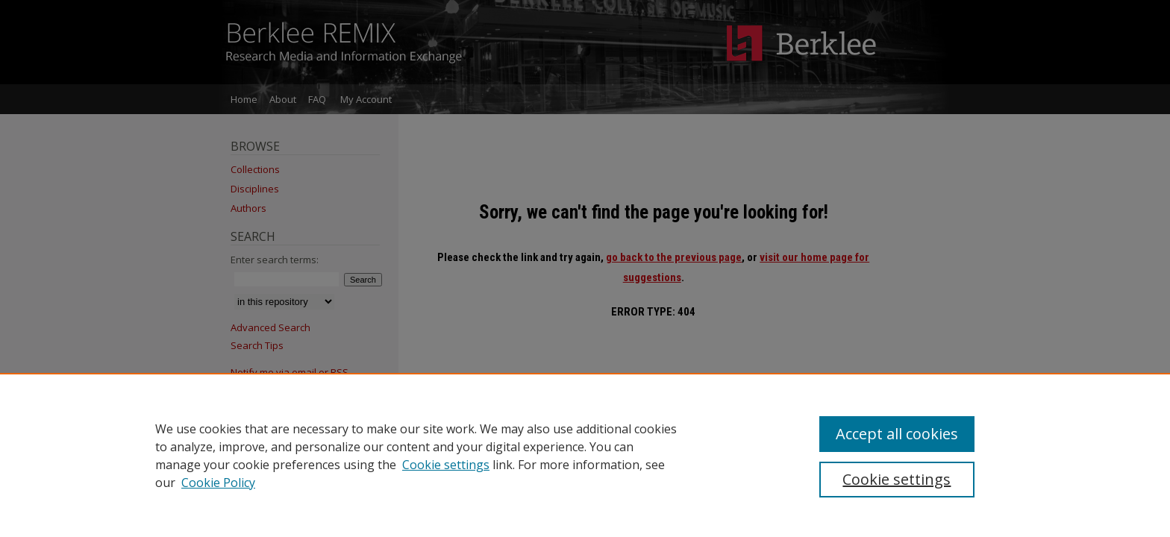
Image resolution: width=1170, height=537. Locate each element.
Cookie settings (445, 464)
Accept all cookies (897, 434)
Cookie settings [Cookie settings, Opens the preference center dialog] (896, 479)
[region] (585, 455)
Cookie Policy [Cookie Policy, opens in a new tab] (218, 482)
